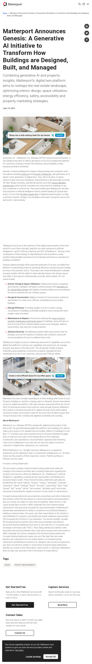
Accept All (51, 656)
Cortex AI (25, 174)
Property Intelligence (42, 174)
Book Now (62, 605)
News (5, 13)
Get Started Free (20, 605)
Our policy (19, 650)
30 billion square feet (29, 194)
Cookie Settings (33, 656)
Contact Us (20, 633)
